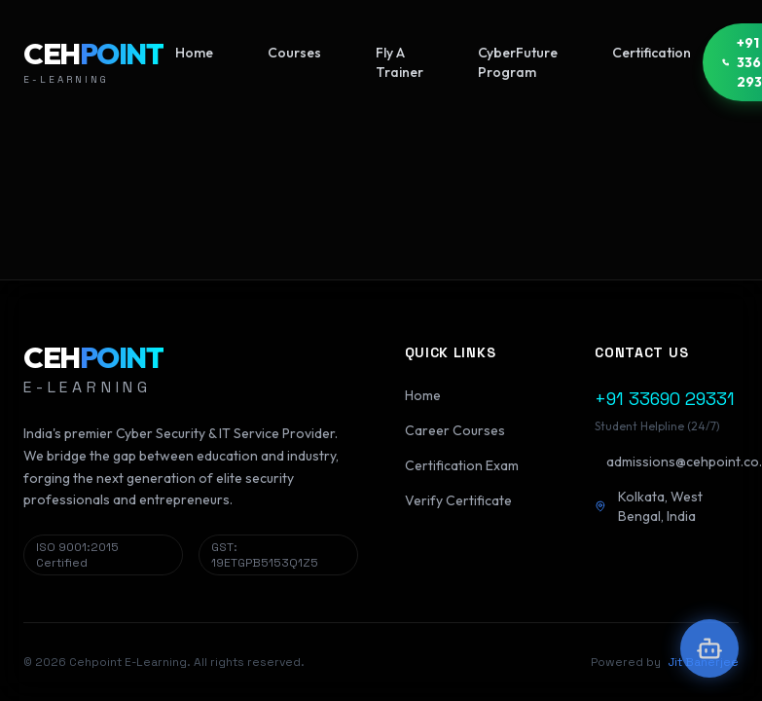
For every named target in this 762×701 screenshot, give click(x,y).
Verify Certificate (458, 500)
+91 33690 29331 (665, 398)
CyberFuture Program (518, 62)
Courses (294, 52)
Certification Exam (462, 465)
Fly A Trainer (399, 62)
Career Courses (455, 430)
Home (194, 52)
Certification (651, 52)
